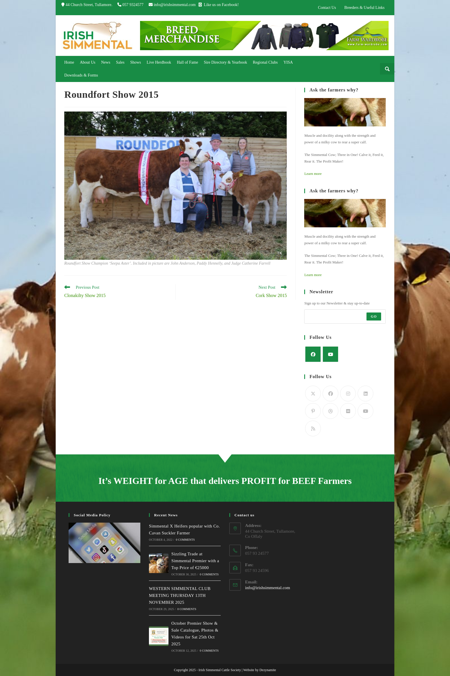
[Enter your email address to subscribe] (345, 316)
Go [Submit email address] (374, 316)
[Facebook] (313, 354)
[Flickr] (348, 411)
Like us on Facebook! (219, 5)
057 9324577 (133, 5)
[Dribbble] (330, 411)
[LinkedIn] (365, 393)
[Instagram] (348, 393)
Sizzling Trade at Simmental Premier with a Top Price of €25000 (195, 561)
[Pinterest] (313, 411)
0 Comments (185, 539)
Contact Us (327, 7)
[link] (69, 62)
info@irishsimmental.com (174, 5)
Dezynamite (267, 670)
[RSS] (313, 428)
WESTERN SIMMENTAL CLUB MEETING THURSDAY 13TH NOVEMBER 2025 (180, 595)
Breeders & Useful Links (364, 7)
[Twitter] (313, 393)
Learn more (312, 173)
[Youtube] (330, 354)
